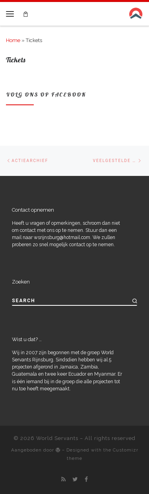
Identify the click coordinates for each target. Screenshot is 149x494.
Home (13, 40)
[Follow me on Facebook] (86, 479)
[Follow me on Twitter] (75, 479)
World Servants (57, 438)
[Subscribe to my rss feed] (63, 479)
